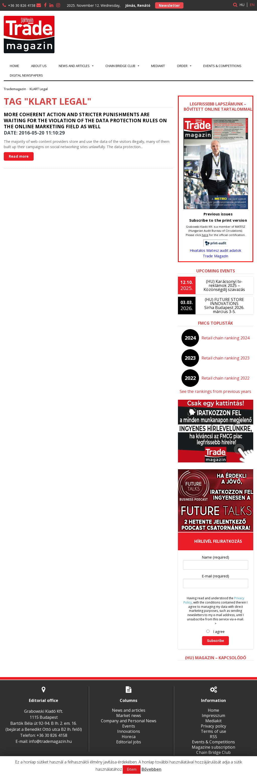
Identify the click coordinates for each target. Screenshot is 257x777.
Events (128, 726)
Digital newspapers (26, 75)
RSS (213, 736)
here (205, 235)
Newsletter (169, 5)
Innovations (128, 731)
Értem (132, 769)
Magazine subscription (213, 747)
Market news (128, 715)
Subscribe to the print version (218, 220)
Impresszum (213, 715)
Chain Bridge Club (213, 752)
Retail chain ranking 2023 (225, 358)
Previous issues (218, 213)
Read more (18, 156)
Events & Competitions (222, 66)
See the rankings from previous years (215, 391)
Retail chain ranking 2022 (225, 378)
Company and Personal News (128, 721)
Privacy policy (213, 726)
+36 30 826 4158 (21, 5)
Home (14, 66)
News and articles (128, 710)
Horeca (128, 736)
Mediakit (158, 66)
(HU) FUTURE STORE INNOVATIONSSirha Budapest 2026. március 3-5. (224, 305)
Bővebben (151, 769)
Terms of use (213, 731)
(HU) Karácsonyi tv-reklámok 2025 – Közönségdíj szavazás (224, 285)
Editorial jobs (128, 742)
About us (39, 66)
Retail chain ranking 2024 (225, 338)
